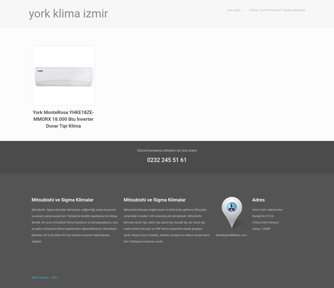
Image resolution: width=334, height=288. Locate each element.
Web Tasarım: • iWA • (45, 277)
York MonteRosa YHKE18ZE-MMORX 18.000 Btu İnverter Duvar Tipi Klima (63, 119)
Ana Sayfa (233, 10)
